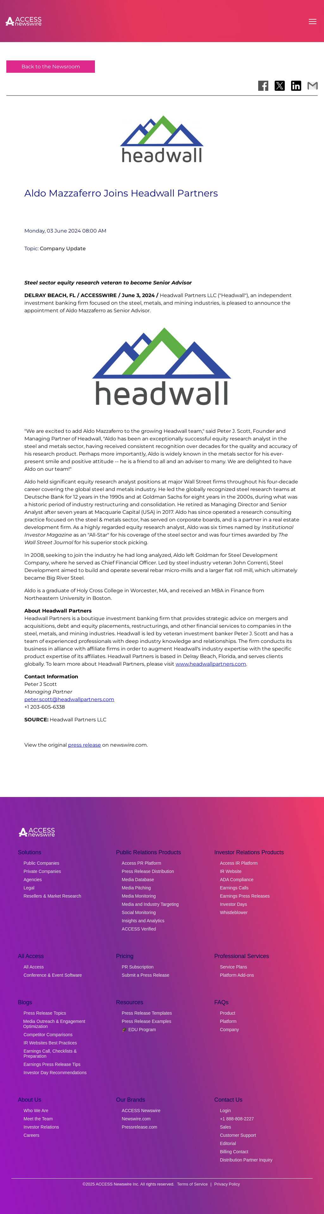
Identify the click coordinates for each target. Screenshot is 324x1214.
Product (227, 1013)
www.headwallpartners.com (211, 664)
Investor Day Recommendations (54, 1072)
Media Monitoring (139, 896)
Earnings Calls (234, 887)
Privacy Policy (227, 1184)
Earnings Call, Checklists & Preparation (50, 1054)
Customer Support (238, 1135)
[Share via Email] (313, 86)
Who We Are (35, 1110)
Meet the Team (38, 1118)
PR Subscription (137, 966)
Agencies (32, 879)
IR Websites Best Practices (50, 1042)
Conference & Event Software (52, 975)
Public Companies (41, 863)
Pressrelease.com (139, 1127)
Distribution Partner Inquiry (246, 1159)
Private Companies (42, 871)
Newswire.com (136, 1118)
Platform (228, 1021)
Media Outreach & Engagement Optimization (54, 1024)
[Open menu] (313, 21)
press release (84, 745)
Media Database (138, 879)
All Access (33, 966)
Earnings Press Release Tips (51, 1064)
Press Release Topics (44, 1013)
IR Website (230, 871)
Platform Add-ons (237, 975)
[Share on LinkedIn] (296, 86)
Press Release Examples (146, 1021)
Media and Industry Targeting (150, 904)
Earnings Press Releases (245, 896)
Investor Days (233, 904)
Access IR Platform (239, 863)
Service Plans (233, 966)
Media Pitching (136, 887)
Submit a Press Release (145, 975)
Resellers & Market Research (52, 896)
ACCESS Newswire (141, 1110)
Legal (28, 887)
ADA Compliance (236, 879)
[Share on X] (280, 86)
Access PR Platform (141, 863)
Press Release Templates (147, 1013)
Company (229, 1029)
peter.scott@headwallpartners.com (69, 699)
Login (225, 1110)
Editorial (228, 1143)
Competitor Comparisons (47, 1034)
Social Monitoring (139, 912)
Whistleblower (233, 912)
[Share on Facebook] (263, 86)
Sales (225, 1127)
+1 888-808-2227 (237, 1118)
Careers (31, 1135)
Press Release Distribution (148, 871)
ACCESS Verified (139, 928)
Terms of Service (192, 1184)
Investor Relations (41, 1127)
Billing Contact (234, 1151)
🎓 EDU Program (139, 1029)
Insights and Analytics (143, 920)
